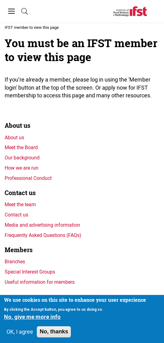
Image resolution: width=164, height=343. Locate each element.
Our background (22, 157)
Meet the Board (21, 147)
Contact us (20, 193)
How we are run (21, 167)
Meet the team (20, 204)
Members (18, 250)
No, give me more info (32, 317)
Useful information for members (40, 281)
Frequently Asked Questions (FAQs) (43, 235)
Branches (15, 261)
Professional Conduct (28, 178)
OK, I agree (19, 332)
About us (17, 125)
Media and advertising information (42, 224)
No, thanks (54, 332)
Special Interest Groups (30, 271)
